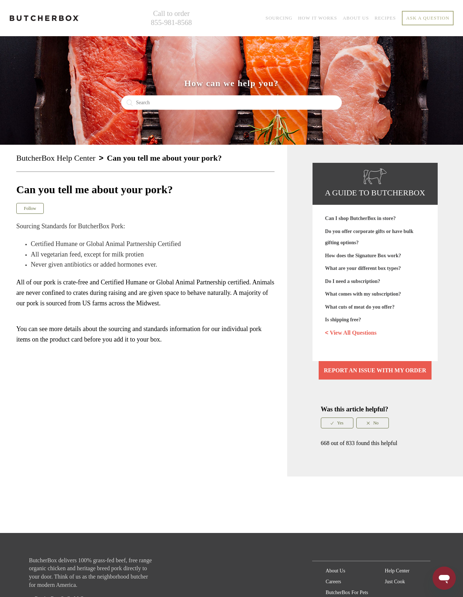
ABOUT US (356, 18)
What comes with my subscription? (363, 294)
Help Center (397, 570)
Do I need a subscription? (352, 281)
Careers (333, 581)
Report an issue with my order (375, 370)
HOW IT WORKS (317, 18)
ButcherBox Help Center (55, 157)
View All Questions (351, 332)
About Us (335, 570)
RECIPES (385, 18)
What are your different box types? (363, 268)
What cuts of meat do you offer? (360, 307)
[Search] (231, 103)
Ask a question (427, 18)
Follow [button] (30, 208)
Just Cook (395, 581)
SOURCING (279, 18)
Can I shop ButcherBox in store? (360, 218)
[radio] (337, 423)
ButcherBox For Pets (347, 592)
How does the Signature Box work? (363, 255)
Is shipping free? (343, 319)
